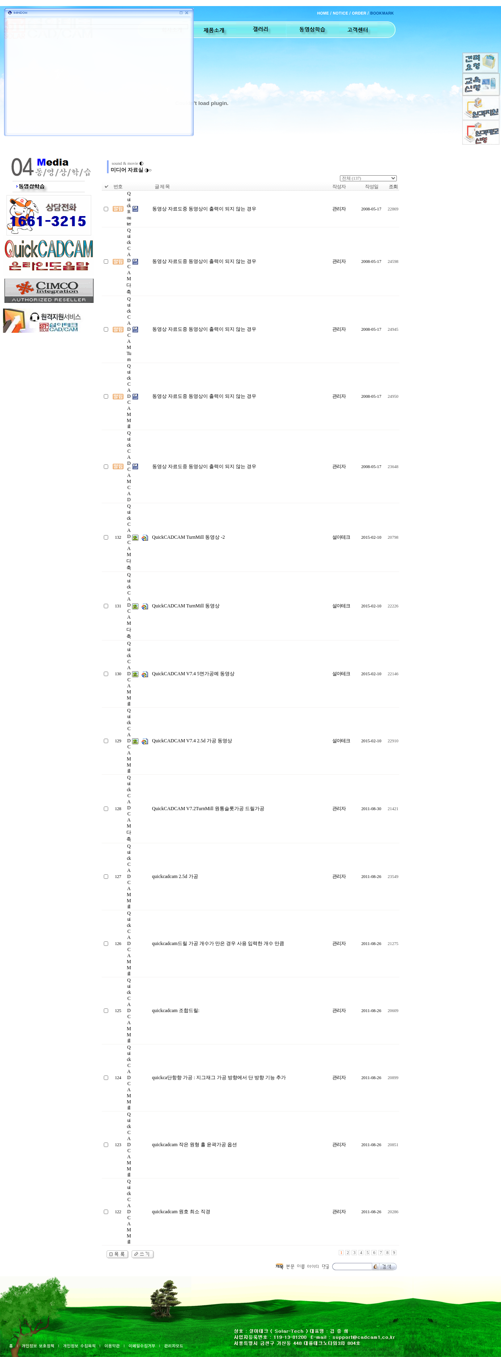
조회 (393, 186)
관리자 (339, 209)
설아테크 (341, 537)
